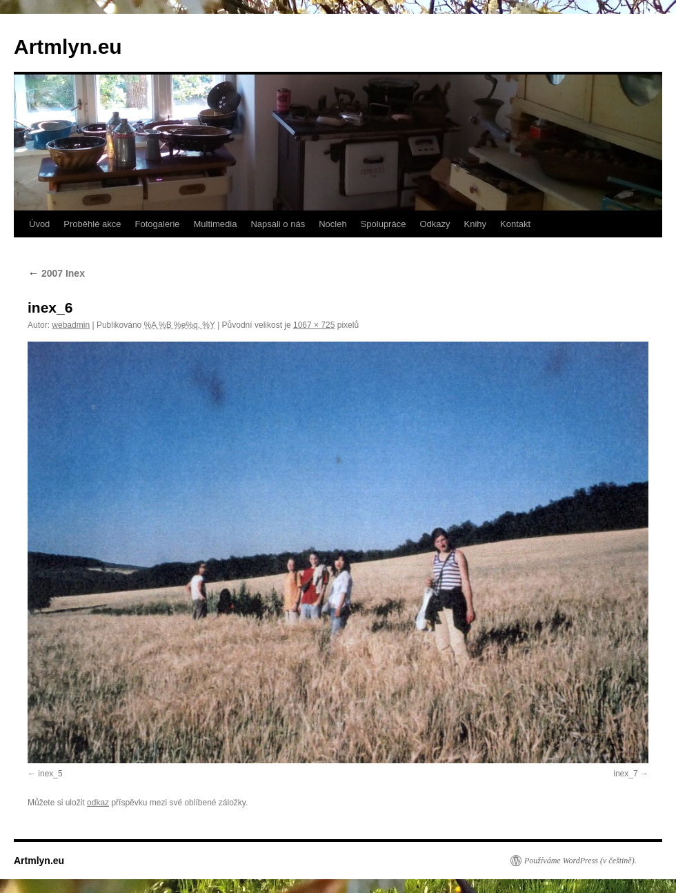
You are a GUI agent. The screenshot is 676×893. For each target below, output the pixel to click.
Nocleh (332, 224)
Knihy (475, 224)
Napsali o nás (277, 224)
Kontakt (515, 224)
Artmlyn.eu (68, 46)
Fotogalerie (157, 224)
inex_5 (50, 773)
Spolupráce (383, 224)
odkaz (98, 802)
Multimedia (215, 224)
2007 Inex (56, 273)
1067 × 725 (314, 325)
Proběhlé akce (92, 224)
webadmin (71, 325)
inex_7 (625, 773)
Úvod (39, 224)
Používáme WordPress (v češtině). (580, 860)
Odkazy (434, 224)
